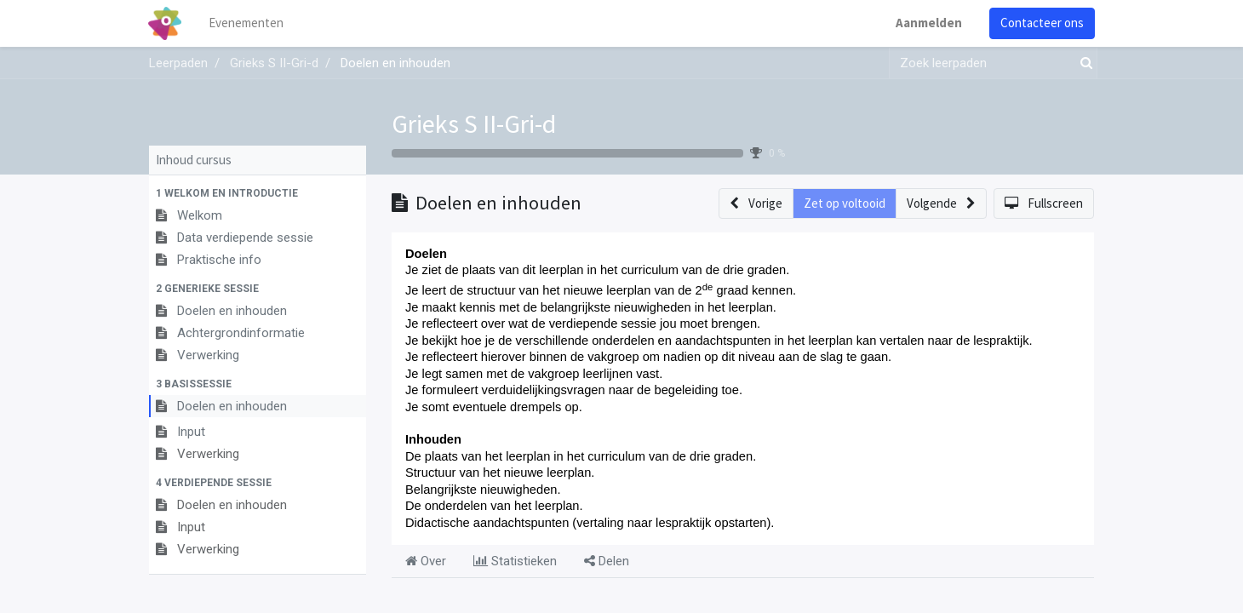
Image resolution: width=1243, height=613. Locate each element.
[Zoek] (1083, 63)
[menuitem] (247, 23)
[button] (257, 193)
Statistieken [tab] (515, 561)
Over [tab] (425, 561)
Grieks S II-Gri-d (474, 123)
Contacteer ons (1041, 22)
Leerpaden (178, 63)
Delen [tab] (606, 561)
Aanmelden (928, 22)
